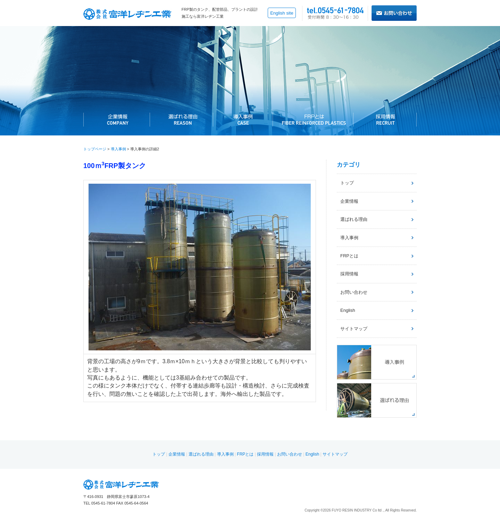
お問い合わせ (353, 292)
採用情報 (349, 273)
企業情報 (349, 201)
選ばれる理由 (353, 219)
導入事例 (118, 149)
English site (281, 13)
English (347, 310)
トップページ (94, 149)
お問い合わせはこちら (394, 13)
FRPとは (349, 255)
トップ (347, 182)
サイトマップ (353, 328)
